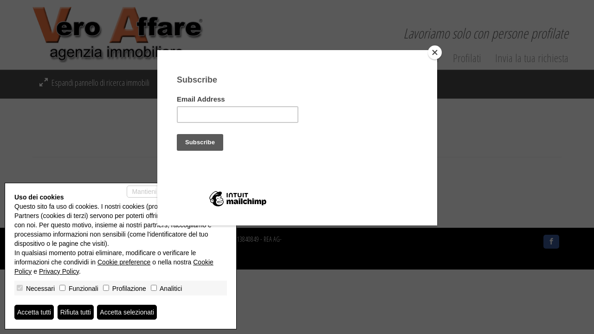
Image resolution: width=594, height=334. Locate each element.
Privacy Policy (59, 271)
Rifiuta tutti (75, 312)
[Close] (435, 52)
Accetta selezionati (127, 312)
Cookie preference (123, 262)
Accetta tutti (34, 312)
